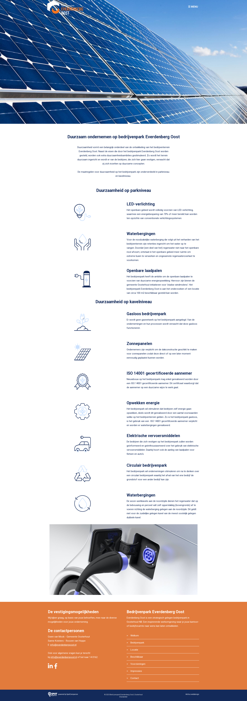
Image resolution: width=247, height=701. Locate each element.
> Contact (133, 678)
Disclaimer (123, 697)
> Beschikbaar (135, 656)
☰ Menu (193, 6)
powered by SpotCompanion (68, 694)
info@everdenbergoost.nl (63, 644)
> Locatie (132, 649)
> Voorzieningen (136, 664)
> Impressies (134, 671)
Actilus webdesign (192, 694)
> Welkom (133, 635)
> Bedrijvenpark (135, 642)
